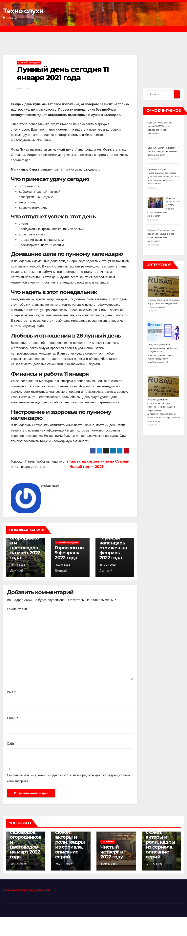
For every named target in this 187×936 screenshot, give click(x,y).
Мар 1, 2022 (19, 864)
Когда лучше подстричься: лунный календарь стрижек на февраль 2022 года (114, 542)
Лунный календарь (29, 63)
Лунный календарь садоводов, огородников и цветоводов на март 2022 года (25, 540)
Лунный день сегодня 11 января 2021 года (63, 73)
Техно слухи (23, 11)
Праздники (108, 842)
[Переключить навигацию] (96, 29)
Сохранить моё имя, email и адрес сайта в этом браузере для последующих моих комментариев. (68, 778)
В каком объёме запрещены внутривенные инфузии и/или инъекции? (163, 303)
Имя (11, 692)
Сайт (10, 743)
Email (12, 718)
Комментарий (17, 609)
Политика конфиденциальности (26, 890)
